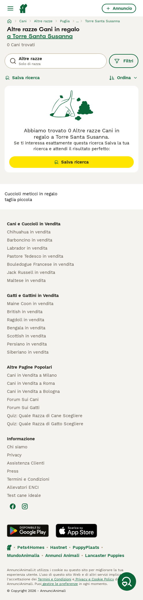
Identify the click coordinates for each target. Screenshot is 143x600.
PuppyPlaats (86, 547)
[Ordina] (123, 77)
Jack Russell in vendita (31, 272)
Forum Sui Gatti (23, 407)
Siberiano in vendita (27, 352)
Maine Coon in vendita (30, 303)
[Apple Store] (76, 531)
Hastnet (58, 547)
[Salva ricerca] (127, 581)
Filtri (123, 61)
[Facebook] (12, 506)
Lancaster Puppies (104, 555)
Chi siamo (17, 446)
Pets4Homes (30, 547)
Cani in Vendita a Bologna (33, 391)
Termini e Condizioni (28, 479)
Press (12, 471)
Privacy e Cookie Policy (94, 579)
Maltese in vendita (26, 280)
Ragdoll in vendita (25, 319)
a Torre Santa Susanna (40, 36)
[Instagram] (25, 506)
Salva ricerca (22, 77)
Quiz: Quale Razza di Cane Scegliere (44, 415)
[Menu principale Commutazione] (10, 8)
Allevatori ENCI (23, 487)
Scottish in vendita (26, 336)
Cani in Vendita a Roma (31, 383)
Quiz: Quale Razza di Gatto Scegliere (45, 423)
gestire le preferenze (60, 584)
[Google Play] (28, 531)
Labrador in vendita (27, 248)
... (77, 21)
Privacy (14, 455)
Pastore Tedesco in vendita (35, 256)
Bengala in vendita (26, 327)
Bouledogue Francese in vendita (40, 264)
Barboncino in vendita (29, 240)
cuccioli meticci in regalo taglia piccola (31, 196)
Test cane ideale (24, 495)
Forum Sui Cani (23, 399)
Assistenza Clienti (25, 463)
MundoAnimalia (23, 555)
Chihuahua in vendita (28, 232)
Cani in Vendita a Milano (32, 375)
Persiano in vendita (27, 344)
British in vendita (24, 311)
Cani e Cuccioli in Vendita (34, 223)
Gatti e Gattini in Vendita (33, 295)
